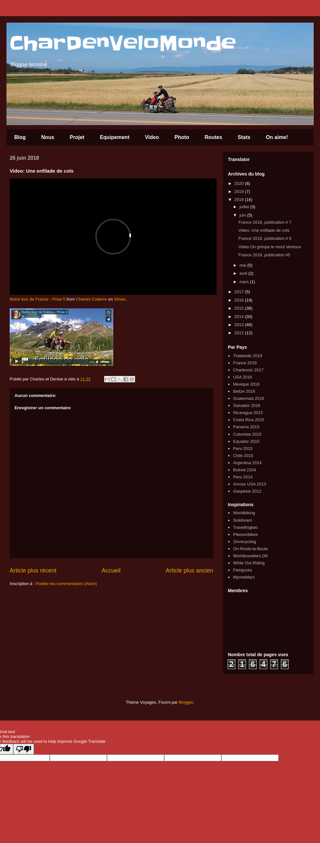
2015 (239, 308)
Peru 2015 (242, 448)
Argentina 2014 (247, 462)
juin (243, 215)
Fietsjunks (242, 570)
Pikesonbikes (245, 534)
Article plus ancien (189, 570)
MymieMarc (244, 577)
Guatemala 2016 (248, 398)
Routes (213, 137)
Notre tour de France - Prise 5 (37, 299)
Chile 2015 (243, 455)
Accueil (111, 570)
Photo (182, 137)
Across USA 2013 (249, 484)
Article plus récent (33, 570)
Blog (20, 137)
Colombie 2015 (247, 434)
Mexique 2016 (246, 384)
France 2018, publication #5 (264, 254)
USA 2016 (242, 377)
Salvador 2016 (246, 405)
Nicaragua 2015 (248, 412)
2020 (239, 183)
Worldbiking (244, 512)
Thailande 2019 (247, 355)
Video (152, 137)
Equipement (115, 137)
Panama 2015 (246, 426)
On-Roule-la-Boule (250, 548)
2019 (239, 191)
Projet (77, 137)
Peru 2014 (242, 477)
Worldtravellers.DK (250, 555)
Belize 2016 (244, 391)
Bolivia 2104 (244, 469)
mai (244, 265)
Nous (47, 137)
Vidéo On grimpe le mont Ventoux (269, 246)
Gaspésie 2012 (247, 491)
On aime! (277, 137)
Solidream (242, 520)
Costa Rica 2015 (248, 419)
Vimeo (120, 299)
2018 (239, 199)
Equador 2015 (246, 441)
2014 (239, 316)
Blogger (186, 702)
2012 (239, 332)
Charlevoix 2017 (248, 370)
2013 (239, 324)
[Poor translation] (23, 749)
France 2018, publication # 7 (264, 222)
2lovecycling (244, 541)
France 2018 (245, 362)
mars (245, 281)
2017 (239, 291)
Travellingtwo (245, 527)
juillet (245, 206)
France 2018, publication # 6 (264, 238)
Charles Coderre (91, 299)
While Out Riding (249, 562)
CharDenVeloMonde (123, 43)
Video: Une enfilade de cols (263, 230)
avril (244, 273)
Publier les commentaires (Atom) (66, 583)
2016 (239, 300)
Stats (244, 137)
